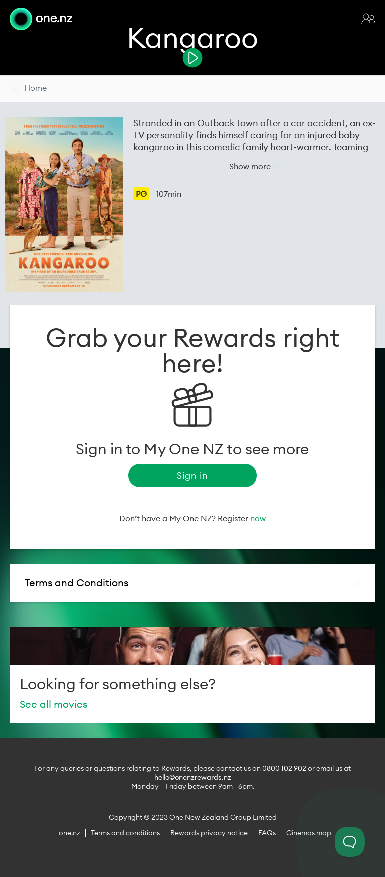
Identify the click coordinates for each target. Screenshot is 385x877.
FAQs (267, 833)
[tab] (192, 583)
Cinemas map (308, 833)
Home (35, 88)
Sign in (192, 475)
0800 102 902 (284, 768)
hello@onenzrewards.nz (192, 777)
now (258, 518)
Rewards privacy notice (209, 833)
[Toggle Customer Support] (350, 842)
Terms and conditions (125, 833)
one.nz (69, 833)
